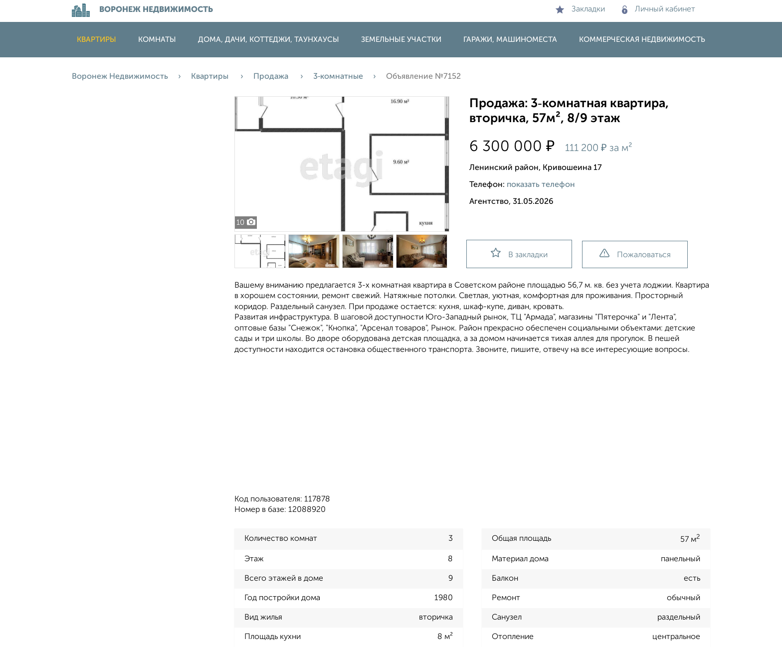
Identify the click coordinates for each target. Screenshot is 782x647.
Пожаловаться (635, 254)
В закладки (519, 253)
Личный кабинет (658, 9)
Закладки (580, 9)
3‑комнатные (338, 77)
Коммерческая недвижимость (642, 39)
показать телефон (541, 185)
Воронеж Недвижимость (120, 77)
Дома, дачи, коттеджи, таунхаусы (268, 39)
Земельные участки (401, 39)
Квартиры (96, 39)
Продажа (271, 77)
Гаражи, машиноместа (510, 39)
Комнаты (157, 39)
